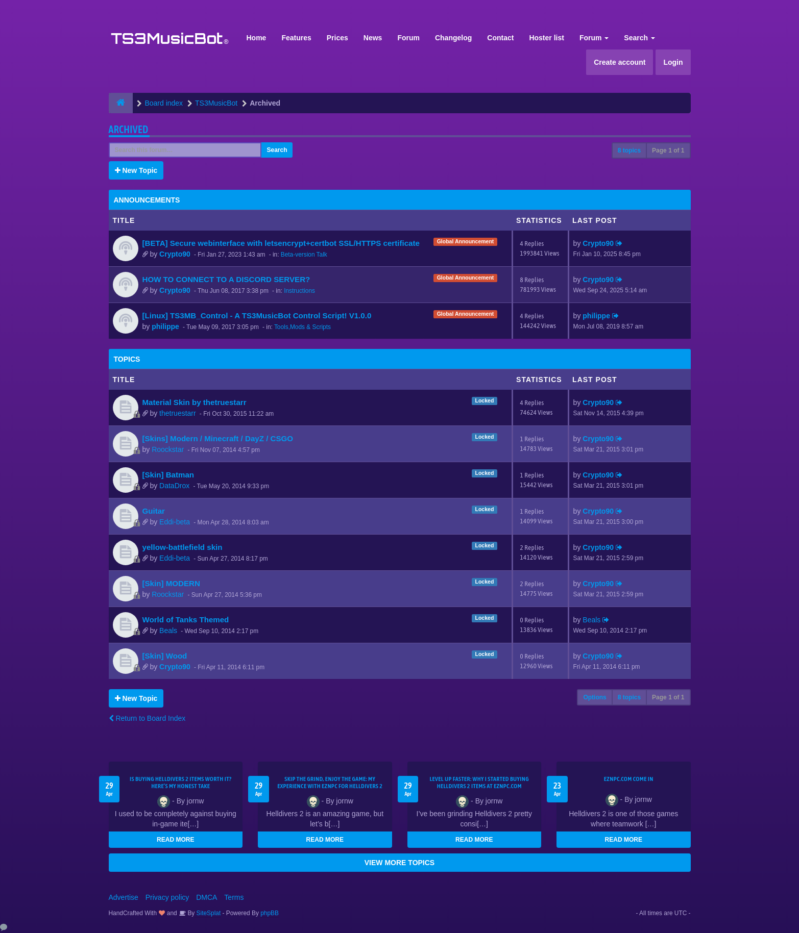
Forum (408, 38)
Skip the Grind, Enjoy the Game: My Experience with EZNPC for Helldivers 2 (329, 782)
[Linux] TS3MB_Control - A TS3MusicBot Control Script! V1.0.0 (257, 315)
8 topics (629, 150)
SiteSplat (208, 913)
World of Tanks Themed (185, 619)
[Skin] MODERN (171, 583)
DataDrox (174, 486)
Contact (500, 38)
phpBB (269, 913)
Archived (129, 129)
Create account (619, 62)
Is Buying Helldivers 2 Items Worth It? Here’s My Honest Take (181, 782)
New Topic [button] (136, 170)
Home (257, 38)
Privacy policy (167, 897)
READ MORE (175, 839)
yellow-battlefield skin (182, 547)
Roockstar (168, 449)
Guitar (153, 511)
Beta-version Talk (304, 254)
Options (594, 697)
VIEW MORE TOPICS (399, 863)
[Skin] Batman (168, 474)
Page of (668, 150)
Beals (168, 630)
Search (639, 38)
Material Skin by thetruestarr (194, 402)
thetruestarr (177, 413)
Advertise (123, 897)
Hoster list (546, 38)
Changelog (453, 38)
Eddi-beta (174, 522)
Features (296, 38)
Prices (337, 38)
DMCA (206, 897)
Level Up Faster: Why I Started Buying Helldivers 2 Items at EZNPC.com (479, 782)
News (373, 38)
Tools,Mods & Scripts (302, 327)
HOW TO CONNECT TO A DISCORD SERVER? (226, 279)
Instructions (299, 290)
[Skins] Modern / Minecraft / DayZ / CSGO (218, 438)
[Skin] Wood (164, 655)
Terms (234, 897)
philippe (165, 326)
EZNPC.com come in (628, 779)
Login (673, 62)
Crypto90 (174, 254)
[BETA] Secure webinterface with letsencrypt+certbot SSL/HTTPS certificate (281, 243)
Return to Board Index (147, 718)
